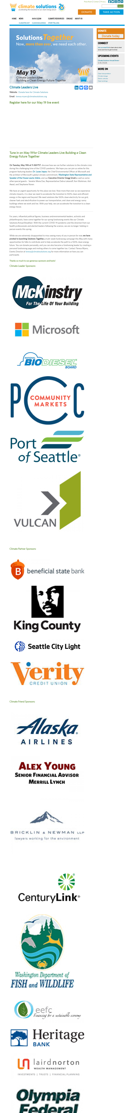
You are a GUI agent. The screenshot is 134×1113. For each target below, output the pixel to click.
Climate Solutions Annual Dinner (108, 60)
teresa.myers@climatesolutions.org (31, 96)
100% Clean (36, 19)
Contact (96, 2)
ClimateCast (24, 23)
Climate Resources (56, 19)
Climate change (103, 76)
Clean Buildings (39, 23)
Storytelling (53, 23)
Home (14, 19)
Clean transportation (104, 73)
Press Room (88, 2)
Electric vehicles (103, 78)
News (21, 19)
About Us (78, 19)
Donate (87, 12)
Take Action (111, 12)
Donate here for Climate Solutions (33, 92)
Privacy (103, 2)
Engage (69, 19)
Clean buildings (103, 81)
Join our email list (103, 47)
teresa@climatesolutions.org (38, 251)
